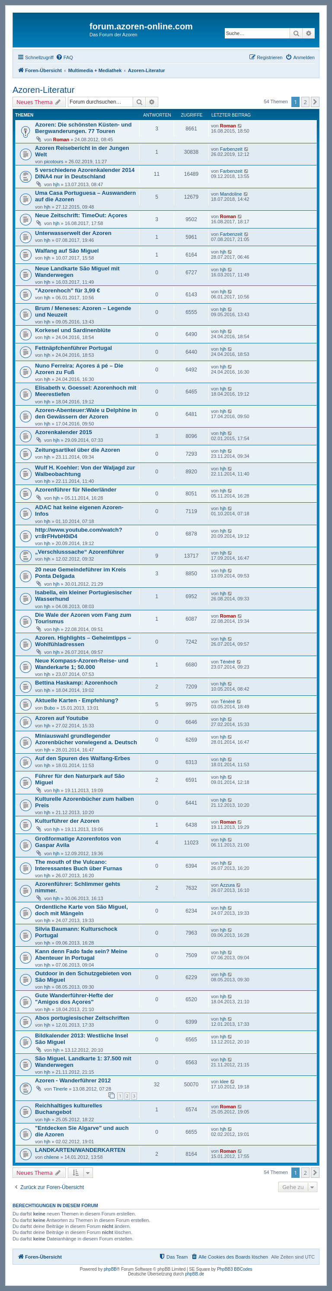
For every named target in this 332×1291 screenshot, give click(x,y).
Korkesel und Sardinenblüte (73, 330)
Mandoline (231, 194)
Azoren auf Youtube (61, 718)
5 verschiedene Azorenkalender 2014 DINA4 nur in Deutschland (84, 173)
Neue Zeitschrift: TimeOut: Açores (81, 215)
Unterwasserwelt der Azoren (73, 233)
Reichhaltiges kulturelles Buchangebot (68, 1108)
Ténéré (227, 661)
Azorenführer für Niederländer (75, 489)
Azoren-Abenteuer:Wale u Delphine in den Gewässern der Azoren (86, 413)
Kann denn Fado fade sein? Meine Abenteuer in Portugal (81, 954)
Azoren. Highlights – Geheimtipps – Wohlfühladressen (83, 640)
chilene (51, 1157)
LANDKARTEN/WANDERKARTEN (80, 1150)
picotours (54, 161)
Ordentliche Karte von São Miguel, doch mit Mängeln (81, 910)
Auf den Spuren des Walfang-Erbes (82, 758)
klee (224, 1081)
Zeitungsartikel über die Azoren (77, 450)
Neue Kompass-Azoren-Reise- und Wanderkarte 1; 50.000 (81, 663)
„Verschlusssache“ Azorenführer (79, 552)
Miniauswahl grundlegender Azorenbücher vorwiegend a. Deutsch (86, 739)
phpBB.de (194, 1274)
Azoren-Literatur (43, 90)
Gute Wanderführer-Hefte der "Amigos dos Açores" (74, 998)
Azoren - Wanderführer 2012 (73, 1080)
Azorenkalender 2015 (63, 432)
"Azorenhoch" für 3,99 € (67, 290)
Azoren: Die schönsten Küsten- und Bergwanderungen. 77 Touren (83, 127)
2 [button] (305, 102)
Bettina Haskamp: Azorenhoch (76, 682)
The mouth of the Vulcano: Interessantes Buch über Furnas (78, 865)
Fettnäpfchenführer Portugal (73, 348)
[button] (315, 102)
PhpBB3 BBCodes (234, 1269)
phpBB (110, 1269)
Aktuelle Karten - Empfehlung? (76, 700)
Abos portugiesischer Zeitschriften (82, 1018)
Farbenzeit (231, 149)
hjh (56, 184)
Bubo (49, 708)
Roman (61, 139)
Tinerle (60, 1088)
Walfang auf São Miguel (67, 250)
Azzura (227, 885)
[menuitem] (64, 57)
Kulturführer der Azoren (67, 821)
